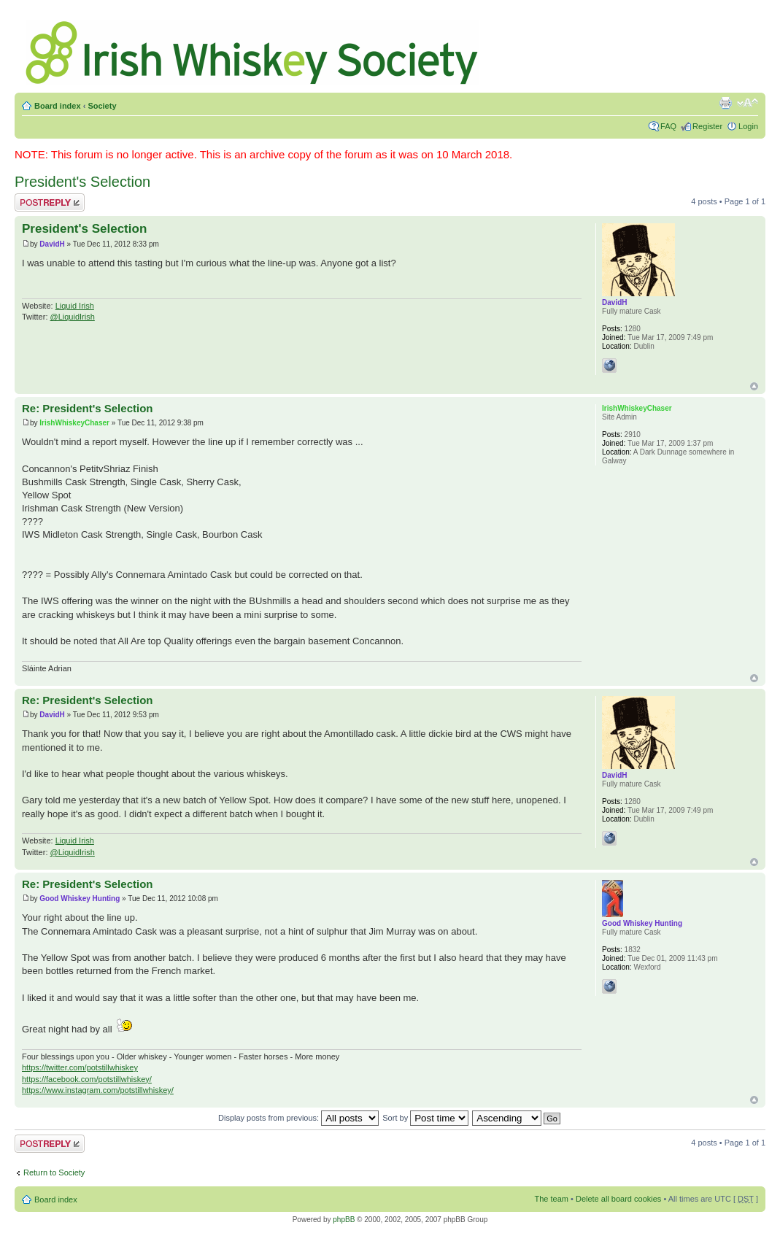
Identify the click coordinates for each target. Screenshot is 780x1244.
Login (748, 126)
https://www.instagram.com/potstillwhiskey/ (98, 1090)
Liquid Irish (74, 305)
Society (102, 105)
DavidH (51, 244)
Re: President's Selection (87, 408)
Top (754, 386)
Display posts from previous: (298, 1117)
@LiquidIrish (72, 316)
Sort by (425, 1117)
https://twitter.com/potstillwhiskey (80, 1067)
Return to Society (54, 1172)
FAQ (668, 126)
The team (551, 1198)
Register (707, 126)
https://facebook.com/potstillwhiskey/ (87, 1079)
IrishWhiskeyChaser (74, 423)
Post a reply (50, 202)
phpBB (344, 1220)
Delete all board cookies (618, 1198)
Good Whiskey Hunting (79, 899)
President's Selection (82, 182)
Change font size (747, 102)
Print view (725, 102)
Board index (57, 105)
